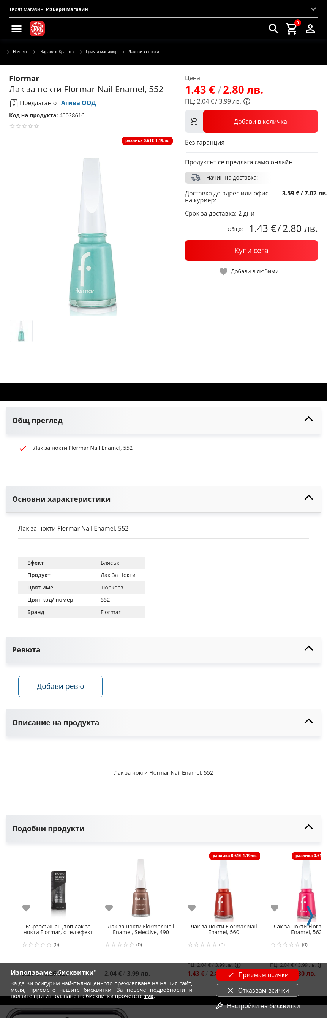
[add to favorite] (31, 908)
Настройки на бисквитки (257, 1005)
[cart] (292, 28)
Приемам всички (257, 974)
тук (148, 995)
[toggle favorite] (249, 271)
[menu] (16, 28)
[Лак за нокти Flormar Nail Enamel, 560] (223, 885)
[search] (273, 28)
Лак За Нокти (118, 574)
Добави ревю (60, 686)
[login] (310, 28)
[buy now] (251, 250)
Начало (16, 52)
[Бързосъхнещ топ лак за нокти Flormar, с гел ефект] (58, 885)
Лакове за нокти (140, 52)
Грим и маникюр (98, 52)
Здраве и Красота (53, 51)
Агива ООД (78, 102)
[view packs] (251, 121)
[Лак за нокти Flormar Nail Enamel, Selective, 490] (140, 885)
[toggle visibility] (163, 420)
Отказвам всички (257, 990)
